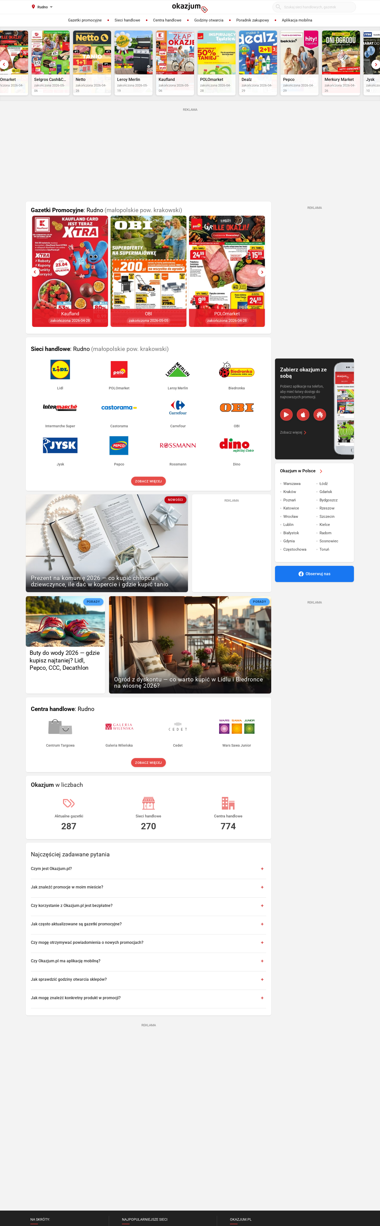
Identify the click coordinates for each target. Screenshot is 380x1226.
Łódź (324, 495)
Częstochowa (294, 561)
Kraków (289, 503)
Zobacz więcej (148, 493)
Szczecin (327, 528)
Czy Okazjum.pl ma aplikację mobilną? (65, 972)
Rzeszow (327, 520)
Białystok (291, 545)
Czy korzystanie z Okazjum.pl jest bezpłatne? (72, 917)
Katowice (291, 520)
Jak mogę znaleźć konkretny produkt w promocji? (76, 1009)
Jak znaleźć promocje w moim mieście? (67, 899)
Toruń (324, 561)
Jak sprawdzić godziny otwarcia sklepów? (69, 991)
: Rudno (106, 222)
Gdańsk (326, 503)
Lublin (288, 536)
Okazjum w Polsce (302, 482)
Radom (325, 545)
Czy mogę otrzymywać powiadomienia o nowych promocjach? (87, 954)
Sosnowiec (329, 553)
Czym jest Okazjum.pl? (51, 880)
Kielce (325, 536)
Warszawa (292, 495)
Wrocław (290, 528)
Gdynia (289, 553)
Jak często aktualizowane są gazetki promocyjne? (76, 935)
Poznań (289, 512)
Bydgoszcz (328, 512)
